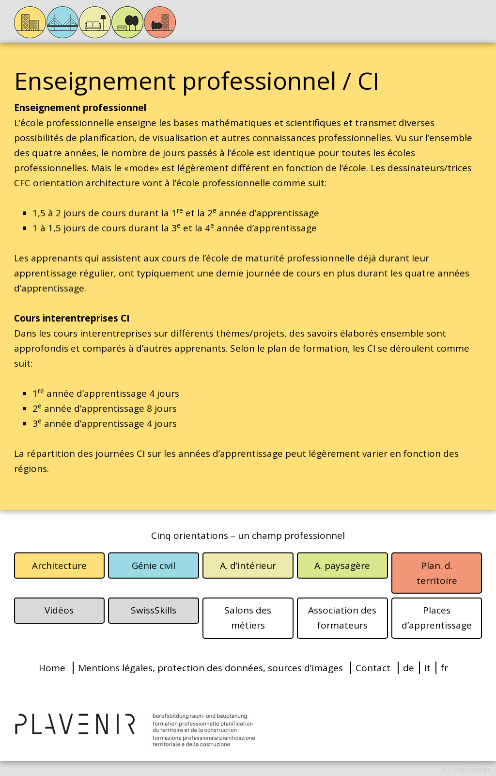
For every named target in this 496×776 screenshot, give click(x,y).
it (427, 668)
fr (444, 668)
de (408, 668)
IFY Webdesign (466, 769)
